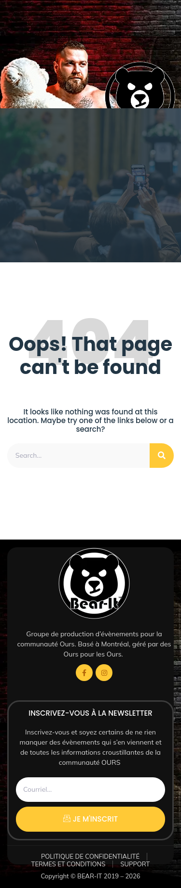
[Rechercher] (162, 455)
